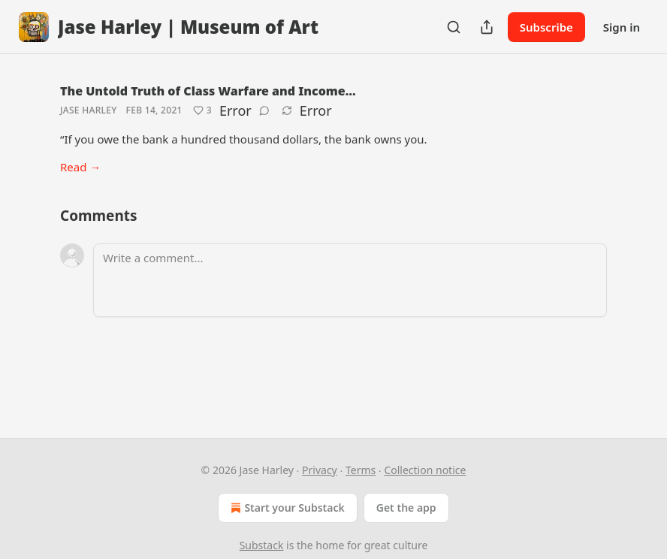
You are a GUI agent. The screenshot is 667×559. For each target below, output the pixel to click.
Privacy (319, 470)
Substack (262, 545)
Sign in (621, 27)
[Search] (454, 27)
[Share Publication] (487, 27)
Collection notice (425, 470)
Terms (361, 470)
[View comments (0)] (264, 110)
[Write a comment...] (350, 280)
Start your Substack (286, 508)
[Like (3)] (202, 110)
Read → (80, 166)
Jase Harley (88, 110)
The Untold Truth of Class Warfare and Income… (208, 91)
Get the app (406, 507)
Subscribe (546, 27)
